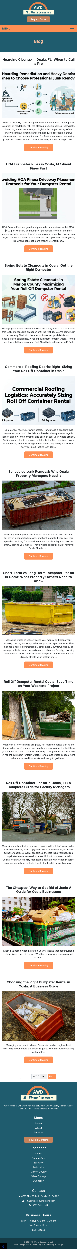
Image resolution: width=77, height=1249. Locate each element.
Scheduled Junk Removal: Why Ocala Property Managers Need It (38, 474)
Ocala (38, 1153)
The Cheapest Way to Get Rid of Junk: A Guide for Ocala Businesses (38, 890)
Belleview (38, 1162)
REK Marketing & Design (52, 1244)
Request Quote (38, 19)
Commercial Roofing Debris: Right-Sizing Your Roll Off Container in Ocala (38, 369)
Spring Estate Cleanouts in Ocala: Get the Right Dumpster (38, 268)
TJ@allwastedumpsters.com (38, 1200)
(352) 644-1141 (40, 1205)
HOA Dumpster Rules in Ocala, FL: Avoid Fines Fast (38, 166)
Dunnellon (38, 1180)
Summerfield (38, 1158)
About (38, 1127)
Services (38, 1132)
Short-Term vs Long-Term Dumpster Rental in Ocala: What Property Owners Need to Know (38, 577)
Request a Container (38, 1139)
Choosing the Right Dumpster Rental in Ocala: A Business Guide (38, 984)
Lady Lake (38, 1167)
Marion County (39, 1171)
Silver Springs (38, 1176)
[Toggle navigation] (38, 28)
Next (51, 1076)
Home (38, 1123)
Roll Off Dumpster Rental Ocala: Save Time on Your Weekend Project (38, 684)
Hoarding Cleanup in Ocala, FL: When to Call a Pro (38, 62)
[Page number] (26, 1076)
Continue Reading (38, 147)
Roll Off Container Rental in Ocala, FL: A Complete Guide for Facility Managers (38, 785)
